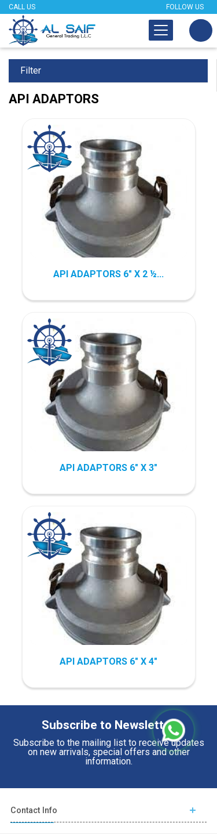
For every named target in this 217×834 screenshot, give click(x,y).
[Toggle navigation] (161, 30)
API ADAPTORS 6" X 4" (108, 661)
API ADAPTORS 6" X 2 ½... (108, 274)
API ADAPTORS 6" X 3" (108, 467)
